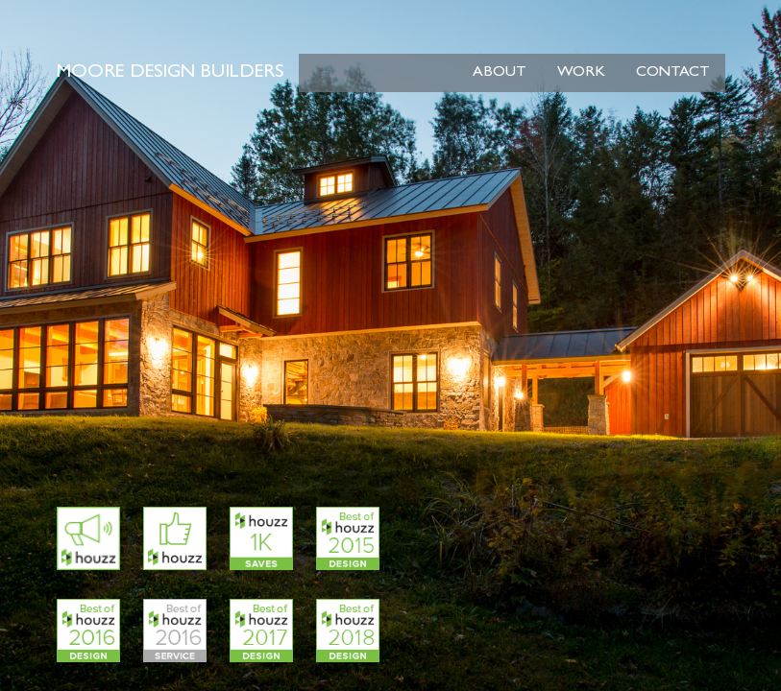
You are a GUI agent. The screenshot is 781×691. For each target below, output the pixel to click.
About (499, 73)
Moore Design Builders (170, 73)
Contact (673, 73)
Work (581, 73)
